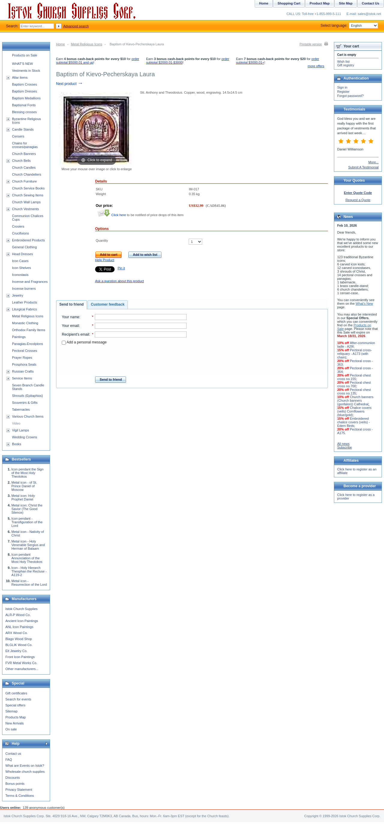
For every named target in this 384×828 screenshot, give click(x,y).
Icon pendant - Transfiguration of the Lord (27, 522)
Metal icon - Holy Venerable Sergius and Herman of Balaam (28, 544)
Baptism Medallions (26, 98)
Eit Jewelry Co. (16, 651)
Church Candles (24, 167)
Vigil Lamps (20, 430)
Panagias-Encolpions (27, 344)
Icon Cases (20, 261)
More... (373, 162)
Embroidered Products (28, 240)
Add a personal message (84, 342)
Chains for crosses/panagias (25, 145)
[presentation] (124, 358)
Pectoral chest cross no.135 (354, 391)
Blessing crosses (24, 112)
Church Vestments (25, 209)
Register (343, 91)
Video (16, 423)
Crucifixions (20, 233)
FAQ (8, 759)
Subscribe (344, 447)
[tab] (71, 304)
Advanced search (76, 26)
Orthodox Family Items (28, 330)
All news (343, 444)
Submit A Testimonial (363, 167)
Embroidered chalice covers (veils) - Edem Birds (353, 422)
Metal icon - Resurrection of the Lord (29, 582)
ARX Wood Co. (16, 633)
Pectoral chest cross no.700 (354, 384)
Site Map (345, 3)
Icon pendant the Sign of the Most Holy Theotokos (27, 472)
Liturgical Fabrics (24, 309)
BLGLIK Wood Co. (18, 645)
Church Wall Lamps (26, 202)
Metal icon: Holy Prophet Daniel (23, 497)
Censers (18, 136)
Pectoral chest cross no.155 (354, 377)
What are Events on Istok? (24, 765)
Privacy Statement (18, 789)
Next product (69, 84)
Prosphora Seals (24, 364)
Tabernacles (21, 409)
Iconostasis (20, 275)
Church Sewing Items (28, 195)
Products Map (15, 717)
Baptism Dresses (24, 91)
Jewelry (17, 295)
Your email (70, 326)
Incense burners (24, 288)
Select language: (349, 25)
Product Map (320, 3)
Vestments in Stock (26, 70)
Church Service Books (28, 188)
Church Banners (24, 154)
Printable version (311, 44)
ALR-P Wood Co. (18, 615)
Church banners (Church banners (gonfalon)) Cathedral (355, 400)
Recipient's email (75, 334)
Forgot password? (350, 96)
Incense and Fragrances (30, 281)
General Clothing (24, 247)
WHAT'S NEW (22, 63)
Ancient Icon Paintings (21, 621)
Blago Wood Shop (18, 639)
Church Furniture (24, 181)
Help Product (104, 260)
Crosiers (18, 226)
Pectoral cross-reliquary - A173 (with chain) (354, 353)
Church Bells (21, 160)
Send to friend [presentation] (71, 304)
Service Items (22, 378)
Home (60, 44)
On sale (11, 729)
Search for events (18, 699)
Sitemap (11, 711)
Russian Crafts (23, 371)
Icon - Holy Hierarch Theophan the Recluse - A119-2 (28, 571)
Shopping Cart (289, 3)
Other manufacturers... (21, 669)
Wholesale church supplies (25, 771)
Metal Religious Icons (86, 44)
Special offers (15, 705)
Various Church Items (28, 416)
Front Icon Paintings (20, 657)
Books (16, 444)
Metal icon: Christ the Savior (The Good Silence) (26, 508)
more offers (316, 66)
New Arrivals (14, 723)
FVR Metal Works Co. (21, 663)
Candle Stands (23, 129)
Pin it (121, 268)
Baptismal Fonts (24, 105)
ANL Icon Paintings (19, 627)
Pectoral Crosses (24, 350)
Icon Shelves (21, 268)
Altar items (20, 77)
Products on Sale (24, 55)
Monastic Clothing (25, 323)
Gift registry (345, 65)
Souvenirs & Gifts (25, 402)
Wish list (343, 61)
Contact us (13, 753)
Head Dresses (22, 254)
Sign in (342, 87)
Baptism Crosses (24, 84)
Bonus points (15, 783)
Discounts (12, 777)
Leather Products (24, 302)
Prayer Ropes (22, 357)
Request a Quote (357, 200)
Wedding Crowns (24, 437)
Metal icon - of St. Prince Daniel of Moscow (24, 486)
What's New (364, 303)
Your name (70, 317)
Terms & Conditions (19, 795)
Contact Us (370, 3)
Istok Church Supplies (21, 609)
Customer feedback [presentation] (107, 304)
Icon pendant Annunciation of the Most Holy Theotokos (26, 558)
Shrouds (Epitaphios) (27, 395)
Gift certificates (16, 693)
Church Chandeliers (26, 174)
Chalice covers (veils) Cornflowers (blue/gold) (354, 411)
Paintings (19, 337)
